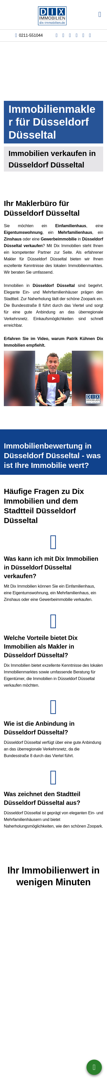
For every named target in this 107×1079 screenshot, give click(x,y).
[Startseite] (53, 15)
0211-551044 (31, 35)
